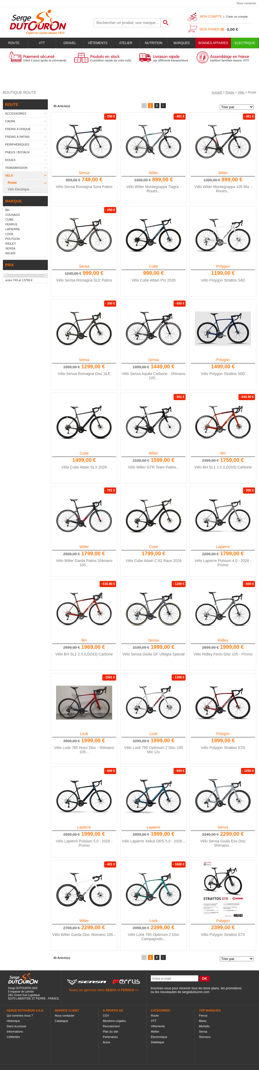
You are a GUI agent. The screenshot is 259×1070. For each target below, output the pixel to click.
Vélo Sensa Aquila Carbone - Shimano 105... (154, 376)
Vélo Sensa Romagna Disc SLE (84, 374)
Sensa (84, 173)
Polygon (223, 266)
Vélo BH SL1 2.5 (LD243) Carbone (84, 654)
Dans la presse (16, 1026)
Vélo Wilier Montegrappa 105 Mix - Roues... (223, 189)
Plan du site (110, 1031)
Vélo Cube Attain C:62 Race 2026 (153, 561)
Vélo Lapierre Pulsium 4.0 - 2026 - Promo (223, 563)
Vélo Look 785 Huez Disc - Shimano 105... (84, 749)
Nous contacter (246, 3)
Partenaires (110, 1036)
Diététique (157, 1042)
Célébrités (13, 1036)
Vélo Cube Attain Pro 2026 (153, 280)
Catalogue (61, 1020)
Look (84, 734)
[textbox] (127, 22)
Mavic (203, 1020)
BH (222, 453)
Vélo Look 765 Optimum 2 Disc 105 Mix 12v (153, 749)
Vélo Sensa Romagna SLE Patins (84, 280)
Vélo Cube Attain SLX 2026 (84, 467)
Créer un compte (237, 16)
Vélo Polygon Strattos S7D (223, 747)
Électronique (159, 1036)
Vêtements (97, 43)
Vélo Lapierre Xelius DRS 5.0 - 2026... (153, 841)
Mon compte (211, 16)
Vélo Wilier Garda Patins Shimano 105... (84, 563)
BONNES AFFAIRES (213, 43)
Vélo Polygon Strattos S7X (223, 934)
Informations (15, 1031)
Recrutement (111, 1026)
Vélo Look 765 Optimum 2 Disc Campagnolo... (153, 936)
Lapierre (223, 547)
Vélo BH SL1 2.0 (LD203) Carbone (223, 467)
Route (13, 43)
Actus (106, 1042)
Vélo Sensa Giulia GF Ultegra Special (153, 654)
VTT (42, 43)
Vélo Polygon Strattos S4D (223, 280)
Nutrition (153, 43)
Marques (182, 43)
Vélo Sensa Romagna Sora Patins (84, 187)
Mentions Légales (114, 1020)
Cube (153, 266)
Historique (13, 1020)
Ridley (223, 640)
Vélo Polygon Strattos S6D (223, 374)
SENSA (110, 990)
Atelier (125, 43)
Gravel (69, 43)
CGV (106, 1015)
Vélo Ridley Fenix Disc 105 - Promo (223, 654)
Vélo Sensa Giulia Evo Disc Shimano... (223, 843)
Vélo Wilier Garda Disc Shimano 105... (84, 934)
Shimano (204, 1036)
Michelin (204, 1026)
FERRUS (127, 990)
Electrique (245, 43)
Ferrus (203, 1015)
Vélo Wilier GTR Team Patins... (153, 467)
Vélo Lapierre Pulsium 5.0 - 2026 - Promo (84, 843)
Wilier (153, 173)
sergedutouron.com (195, 992)
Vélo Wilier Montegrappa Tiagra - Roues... (153, 189)
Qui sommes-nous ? (20, 1015)
